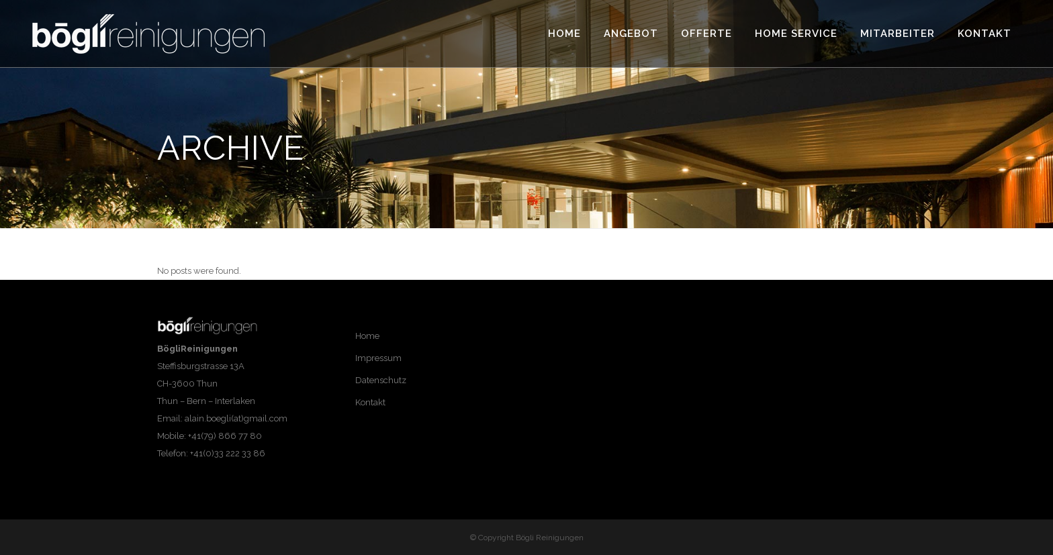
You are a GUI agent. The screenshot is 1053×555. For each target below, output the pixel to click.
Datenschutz (380, 380)
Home (367, 336)
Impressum (378, 358)
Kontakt (370, 402)
